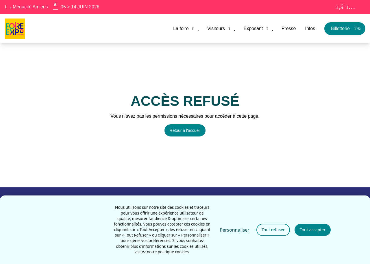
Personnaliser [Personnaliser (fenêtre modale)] (234, 230)
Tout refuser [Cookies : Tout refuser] (273, 229)
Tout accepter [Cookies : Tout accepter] (312, 229)
